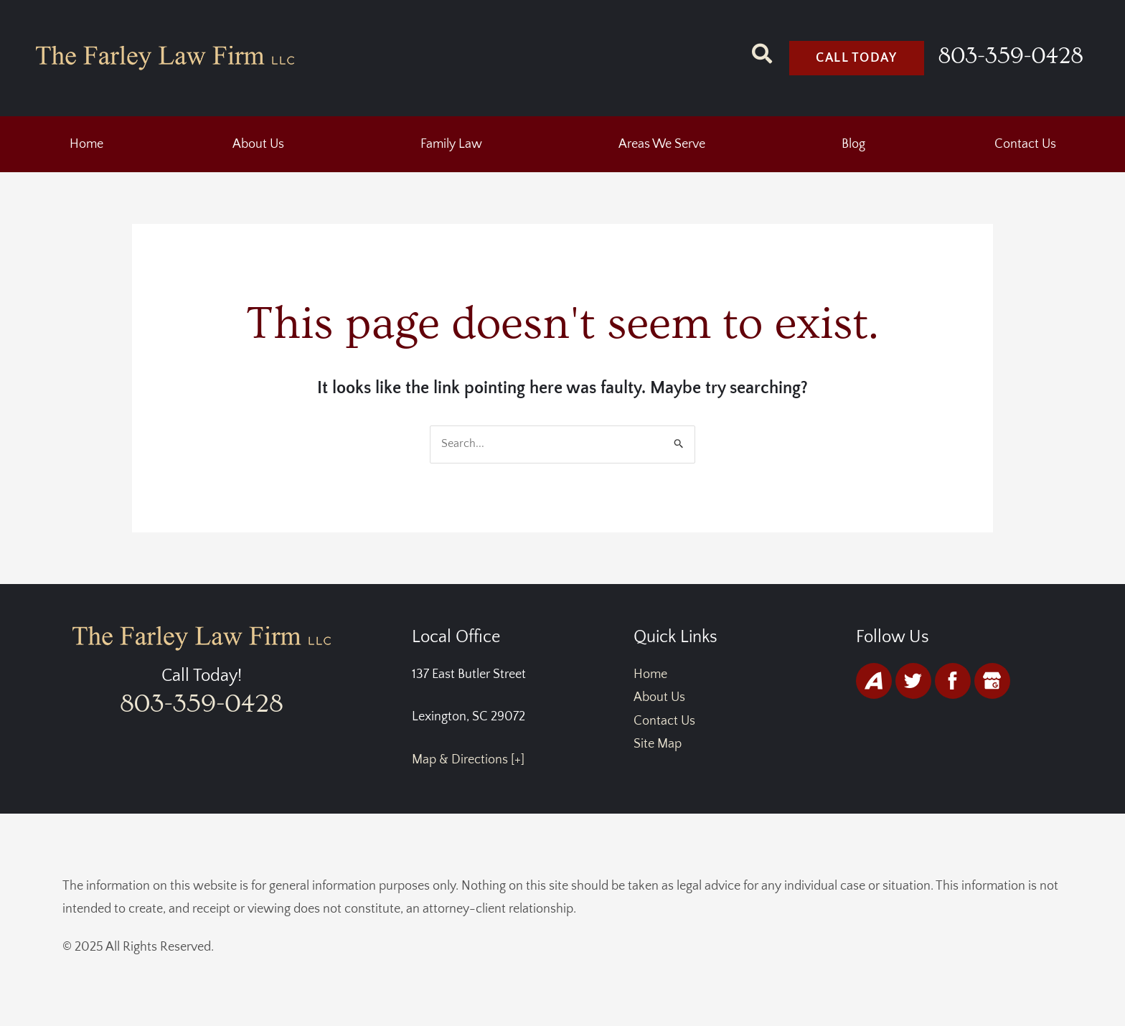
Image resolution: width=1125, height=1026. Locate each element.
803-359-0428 (1011, 57)
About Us (258, 145)
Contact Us (1025, 145)
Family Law (451, 145)
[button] (262, 145)
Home (86, 145)
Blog (853, 145)
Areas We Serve (661, 145)
